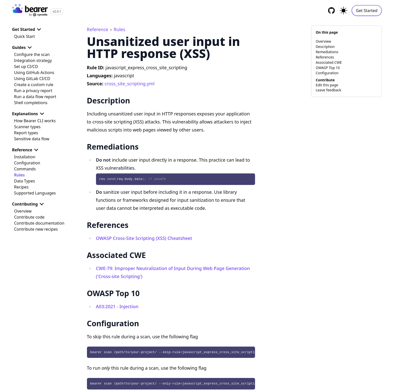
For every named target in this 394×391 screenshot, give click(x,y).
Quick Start (24, 36)
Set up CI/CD (26, 66)
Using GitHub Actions (34, 72)
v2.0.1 (57, 11)
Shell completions (30, 102)
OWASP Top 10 (328, 67)
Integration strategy (33, 60)
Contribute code (29, 217)
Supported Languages (35, 193)
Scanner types (27, 126)
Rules (19, 175)
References (325, 57)
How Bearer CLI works (35, 120)
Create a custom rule (33, 84)
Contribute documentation (39, 223)
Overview (23, 211)
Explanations (29, 114)
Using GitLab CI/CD (32, 78)
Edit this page (327, 85)
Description (325, 46)
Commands (25, 169)
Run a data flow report (35, 96)
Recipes (21, 187)
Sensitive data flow (31, 139)
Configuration (27, 163)
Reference (26, 150)
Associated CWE (329, 62)
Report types (26, 133)
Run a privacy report (33, 90)
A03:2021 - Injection (117, 306)
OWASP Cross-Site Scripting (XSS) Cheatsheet (144, 238)
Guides (23, 47)
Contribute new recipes (36, 229)
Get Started (366, 10)
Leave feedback (328, 90)
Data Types (24, 181)
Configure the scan (32, 54)
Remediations (327, 51)
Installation (24, 157)
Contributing (29, 204)
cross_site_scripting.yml (130, 84)
